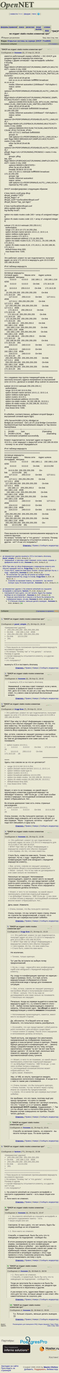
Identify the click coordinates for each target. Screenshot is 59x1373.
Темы (52, 1324)
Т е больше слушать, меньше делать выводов (27, 601)
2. (6, 673)
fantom (25, 591)
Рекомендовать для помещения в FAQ (25, 1324)
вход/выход (38, 28)
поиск (21, 27)
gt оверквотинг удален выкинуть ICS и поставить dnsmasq (27, 556)
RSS (47, 31)
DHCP (38, 41)
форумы (4, 27)
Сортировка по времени (45, 611)
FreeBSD (46, 41)
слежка (47, 27)
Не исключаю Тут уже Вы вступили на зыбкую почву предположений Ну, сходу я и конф (28, 576)
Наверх (35, 668)
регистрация (31, 27)
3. (2, 704)
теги (34, 14)
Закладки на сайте (9, 1366)
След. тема (55, 1326)
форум (27, 14)
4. (6, 832)
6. (2, 1146)
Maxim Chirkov (51, 1367)
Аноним (18, 53)
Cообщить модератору (49, 546)
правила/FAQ (15, 27)
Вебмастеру (52, 1369)
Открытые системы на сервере (21, 41)
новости (14, 14)
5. (8, 927)
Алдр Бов (28, 568)
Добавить (28, 1369)
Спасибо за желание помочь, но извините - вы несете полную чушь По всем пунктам (30, 582)
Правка (35, 546)
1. (2, 619)
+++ (20, 14)
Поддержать (40, 1369)
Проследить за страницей (8, 1369)
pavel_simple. (8, 558)
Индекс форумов (44, 1324)
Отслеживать (53, 44)
